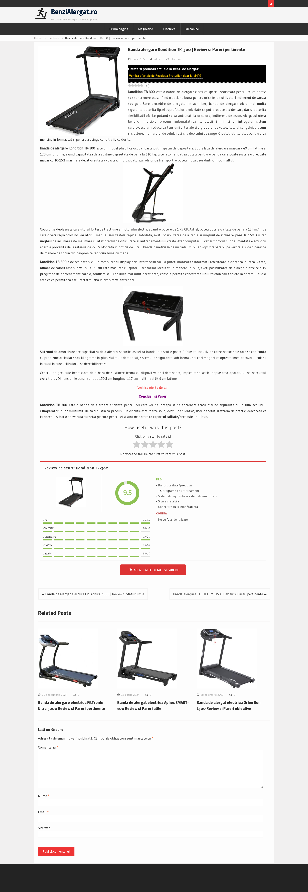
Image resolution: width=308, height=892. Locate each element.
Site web (44, 828)
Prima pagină (118, 29)
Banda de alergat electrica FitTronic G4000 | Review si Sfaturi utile (94, 594)
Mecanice (192, 29)
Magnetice (145, 29)
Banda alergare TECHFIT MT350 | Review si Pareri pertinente (218, 594)
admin (157, 59)
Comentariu (48, 747)
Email (43, 812)
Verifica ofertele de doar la (165, 76)
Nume (43, 796)
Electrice (169, 29)
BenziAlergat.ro (74, 11)
